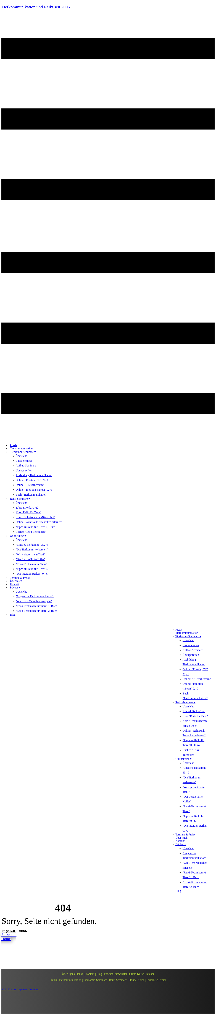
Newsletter (121, 973)
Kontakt (89, 973)
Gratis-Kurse (136, 973)
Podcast (108, 973)
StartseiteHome (8, 937)
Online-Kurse (136, 979)
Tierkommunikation (70, 979)
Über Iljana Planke (72, 973)
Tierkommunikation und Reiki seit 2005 (35, 7)
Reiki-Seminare (118, 979)
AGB (3, 989)
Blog (99, 973)
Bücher (150, 973)
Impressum (22, 989)
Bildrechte (11, 989)
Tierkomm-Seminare (95, 979)
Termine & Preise (156, 979)
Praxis (53, 979)
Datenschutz (34, 989)
